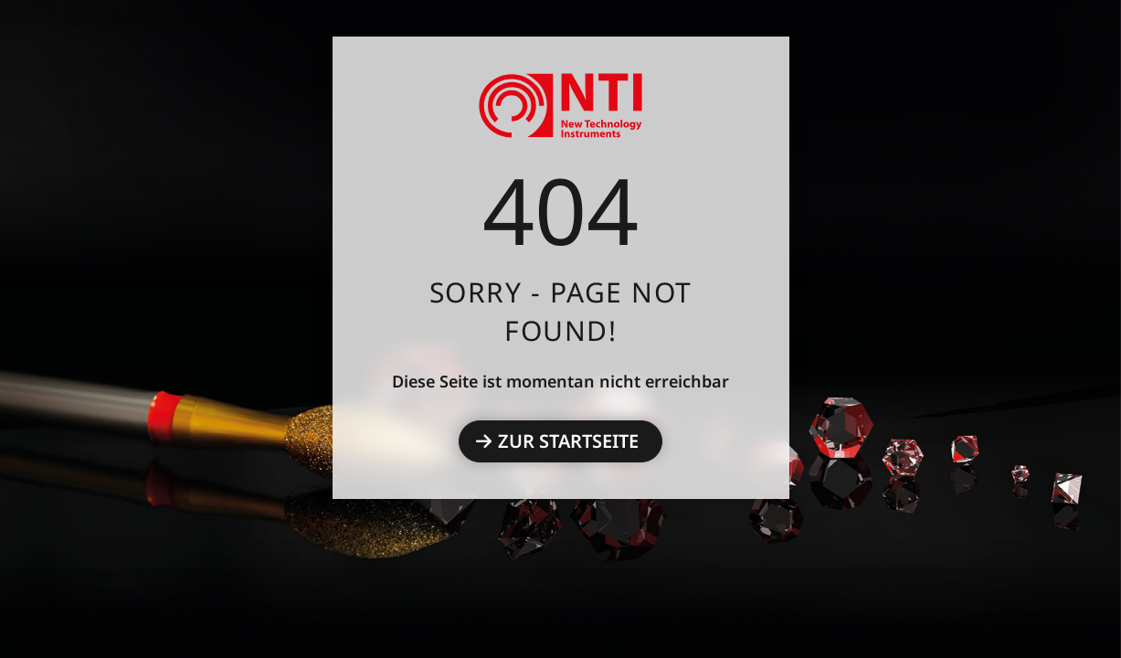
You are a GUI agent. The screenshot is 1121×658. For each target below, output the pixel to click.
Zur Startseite (568, 441)
